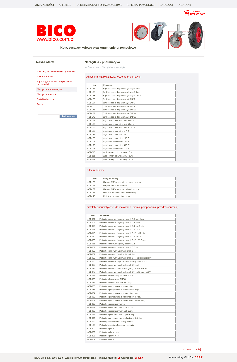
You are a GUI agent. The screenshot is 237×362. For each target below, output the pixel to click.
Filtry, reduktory (95, 170)
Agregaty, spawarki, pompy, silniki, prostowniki (54, 83)
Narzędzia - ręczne (47, 94)
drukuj (198, 349)
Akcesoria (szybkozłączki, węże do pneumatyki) (113, 76)
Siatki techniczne (45, 99)
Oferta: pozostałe (140, 4)
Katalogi (166, 4)
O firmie (65, 4)
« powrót (187, 349)
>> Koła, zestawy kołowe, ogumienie (56, 71)
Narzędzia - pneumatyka (49, 89)
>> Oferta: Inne (45, 76)
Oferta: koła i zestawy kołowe (99, 4)
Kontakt (184, 4)
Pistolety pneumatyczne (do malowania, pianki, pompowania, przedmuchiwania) (132, 207)
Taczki (40, 104)
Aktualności (44, 4)
